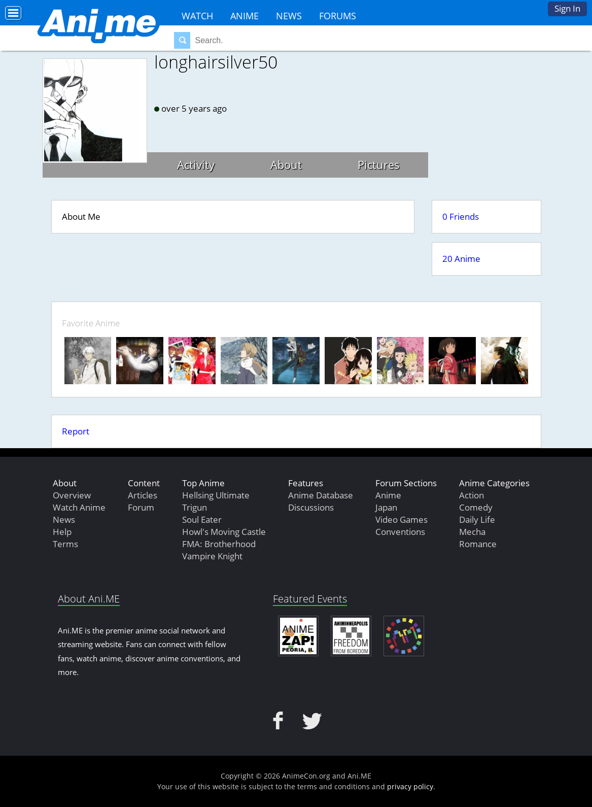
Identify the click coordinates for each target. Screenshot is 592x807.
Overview (72, 495)
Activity (196, 164)
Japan (386, 507)
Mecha (472, 531)
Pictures (379, 164)
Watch (197, 16)
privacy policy (410, 786)
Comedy (476, 507)
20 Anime (461, 258)
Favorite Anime (91, 323)
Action (471, 495)
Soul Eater (202, 519)
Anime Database (320, 495)
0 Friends (460, 216)
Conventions (400, 531)
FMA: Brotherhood (219, 544)
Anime (244, 16)
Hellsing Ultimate (216, 495)
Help (62, 531)
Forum (141, 507)
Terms (65, 544)
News (289, 16)
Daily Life (477, 519)
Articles (142, 495)
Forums (337, 16)
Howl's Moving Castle (224, 531)
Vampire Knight (212, 556)
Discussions (311, 507)
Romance (478, 544)
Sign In (567, 8)
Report (75, 431)
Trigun (194, 507)
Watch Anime (79, 507)
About (286, 164)
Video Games (401, 519)
